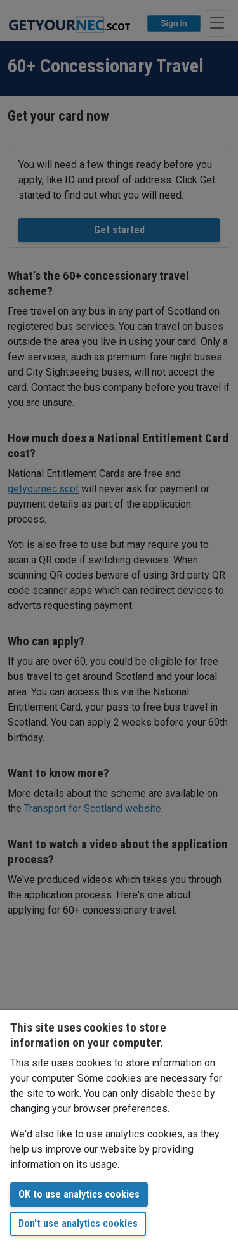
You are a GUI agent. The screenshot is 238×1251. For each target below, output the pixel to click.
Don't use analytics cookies (78, 1223)
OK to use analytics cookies (79, 1194)
